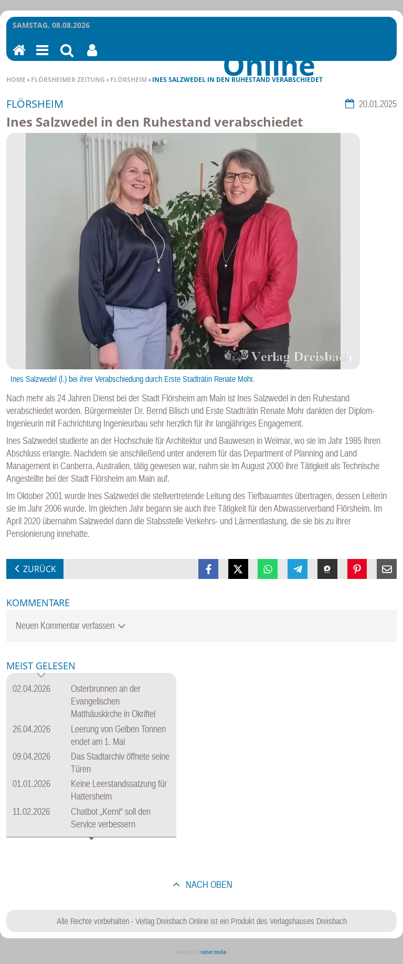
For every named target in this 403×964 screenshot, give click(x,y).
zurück (39, 569)
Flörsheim (128, 79)
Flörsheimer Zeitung (68, 79)
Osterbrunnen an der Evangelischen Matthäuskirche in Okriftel (113, 701)
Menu (41, 57)
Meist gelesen (41, 666)
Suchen (67, 57)
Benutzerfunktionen (92, 57)
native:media (213, 952)
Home (16, 79)
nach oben (208, 884)
